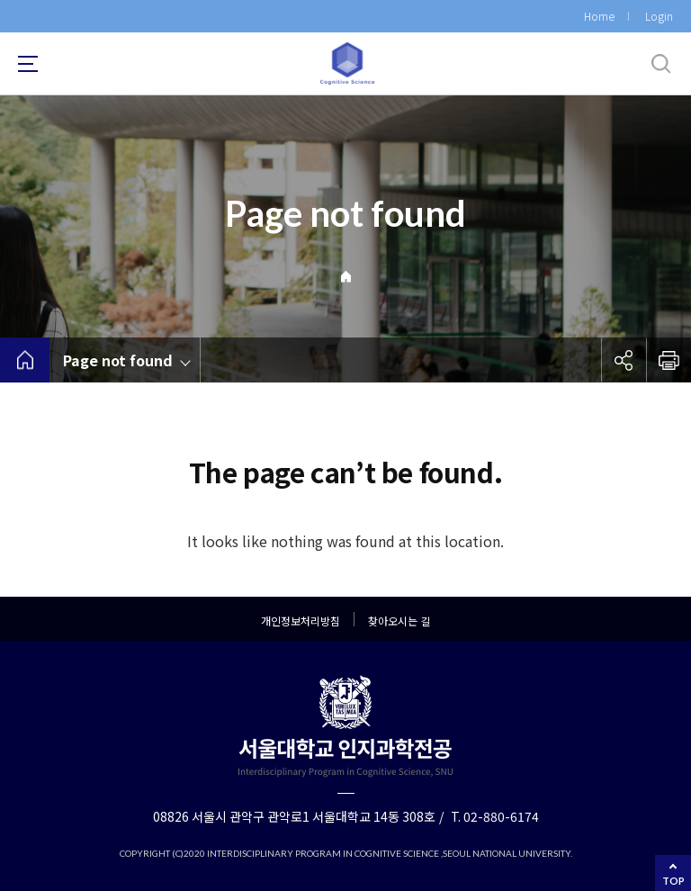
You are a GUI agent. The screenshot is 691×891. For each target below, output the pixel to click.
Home (599, 15)
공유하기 (623, 360)
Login (659, 15)
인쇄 (668, 360)
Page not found (118, 360)
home (24, 360)
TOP (673, 880)
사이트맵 (28, 64)
